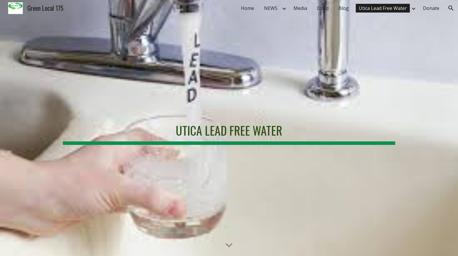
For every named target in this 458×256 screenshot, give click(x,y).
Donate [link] (431, 8)
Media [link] (300, 8)
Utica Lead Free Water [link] (383, 8)
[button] (451, 8)
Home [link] (247, 8)
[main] (229, 128)
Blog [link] (344, 8)
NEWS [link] (270, 8)
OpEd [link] (323, 8)
